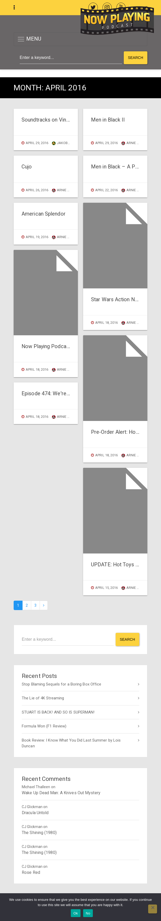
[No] (152, 908)
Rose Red (31, 872)
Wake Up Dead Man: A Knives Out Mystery (61, 792)
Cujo (27, 167)
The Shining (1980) (39, 832)
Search (135, 58)
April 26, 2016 (37, 190)
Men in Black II (108, 120)
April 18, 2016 (37, 369)
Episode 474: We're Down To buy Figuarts (69, 394)
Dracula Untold (35, 812)
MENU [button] (29, 39)
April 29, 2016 (37, 143)
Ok (75, 913)
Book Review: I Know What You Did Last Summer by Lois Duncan (71, 743)
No (88, 913)
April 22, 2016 (106, 190)
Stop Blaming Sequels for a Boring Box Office (61, 684)
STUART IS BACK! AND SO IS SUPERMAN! (58, 712)
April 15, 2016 (106, 588)
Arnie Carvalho (68, 190)
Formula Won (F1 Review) (44, 726)
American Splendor (44, 214)
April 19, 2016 (37, 237)
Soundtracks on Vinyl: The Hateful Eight (66, 120)
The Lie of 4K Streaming (43, 698)
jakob (60, 143)
